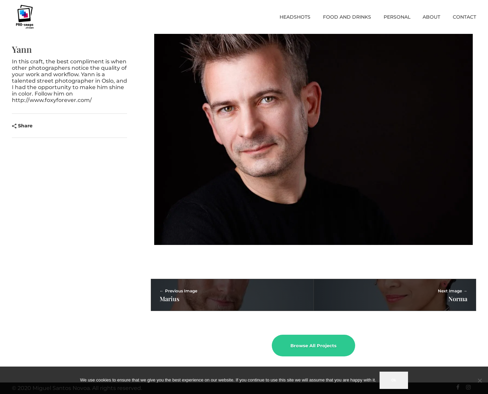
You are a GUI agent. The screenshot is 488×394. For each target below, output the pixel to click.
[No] (479, 380)
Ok (393, 380)
